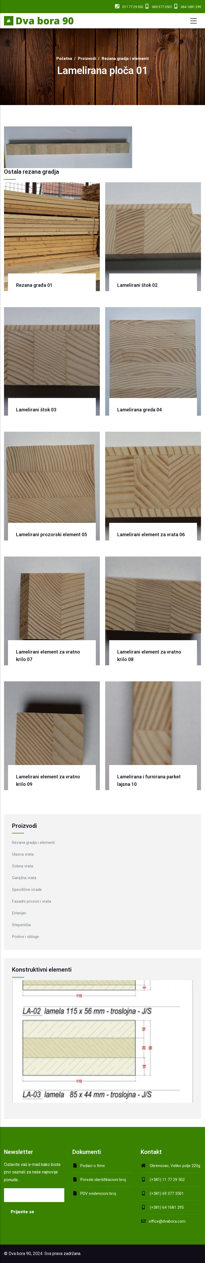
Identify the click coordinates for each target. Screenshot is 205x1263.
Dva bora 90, (20, 1253)
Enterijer (19, 913)
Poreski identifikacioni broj (103, 1179)
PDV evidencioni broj (98, 1193)
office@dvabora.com (163, 1221)
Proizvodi (87, 58)
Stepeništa (21, 924)
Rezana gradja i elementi (125, 58)
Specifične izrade (27, 889)
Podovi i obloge (25, 936)
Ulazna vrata (23, 854)
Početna (64, 58)
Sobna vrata (22, 866)
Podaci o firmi (92, 1165)
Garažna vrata (24, 877)
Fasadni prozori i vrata (31, 901)
